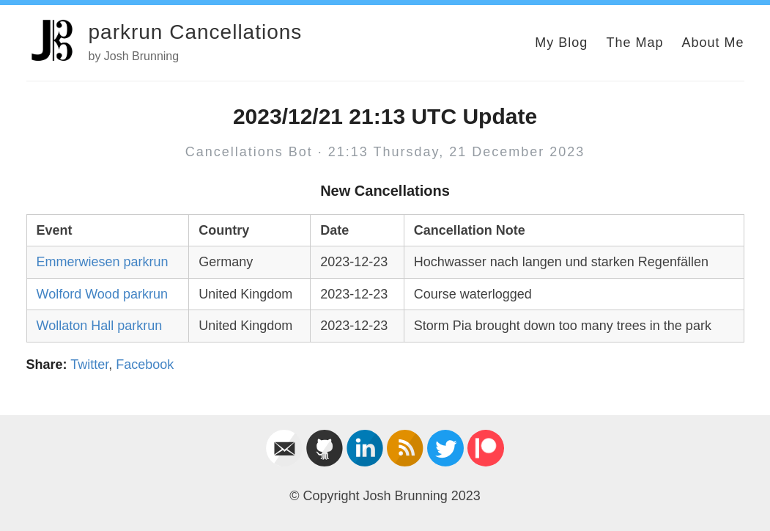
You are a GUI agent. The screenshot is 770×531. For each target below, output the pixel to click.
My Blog (561, 42)
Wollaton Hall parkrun (100, 325)
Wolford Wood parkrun (102, 294)
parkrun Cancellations (196, 32)
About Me (712, 42)
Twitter (89, 364)
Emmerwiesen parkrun (103, 261)
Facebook (145, 364)
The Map (634, 42)
